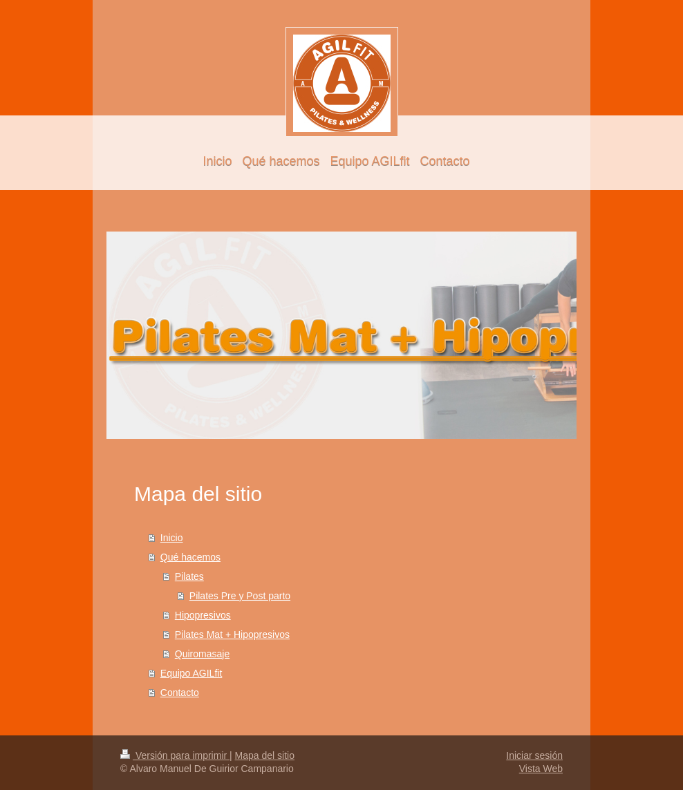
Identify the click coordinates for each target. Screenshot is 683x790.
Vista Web (541, 768)
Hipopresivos (203, 615)
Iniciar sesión (534, 755)
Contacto (179, 692)
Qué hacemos (190, 557)
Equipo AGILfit (191, 673)
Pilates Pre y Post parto (239, 595)
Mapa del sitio (264, 755)
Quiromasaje (202, 653)
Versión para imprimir (175, 755)
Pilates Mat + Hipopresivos (232, 634)
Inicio (171, 537)
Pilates (189, 576)
